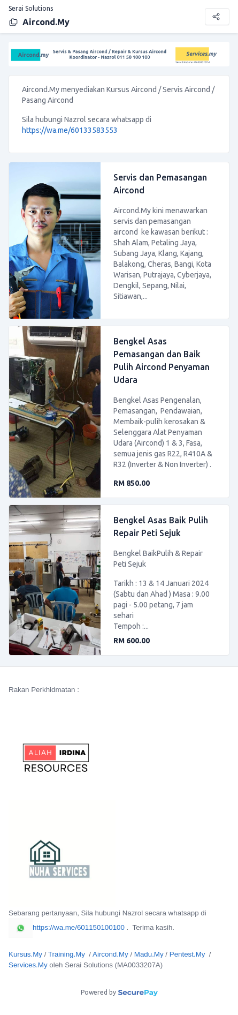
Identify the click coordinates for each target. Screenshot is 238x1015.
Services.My (28, 965)
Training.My (66, 954)
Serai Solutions (31, 8)
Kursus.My (25, 954)
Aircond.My (39, 22)
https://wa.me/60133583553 (70, 130)
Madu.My (149, 954)
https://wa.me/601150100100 (67, 927)
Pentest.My (187, 954)
